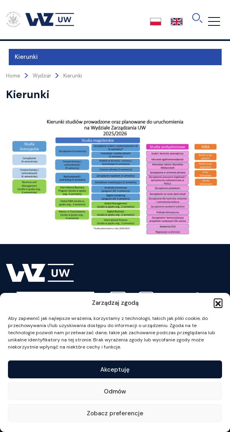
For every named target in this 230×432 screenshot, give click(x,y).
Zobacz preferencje (115, 413)
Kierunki (23, 57)
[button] (218, 303)
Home (13, 76)
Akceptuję (115, 370)
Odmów (115, 391)
